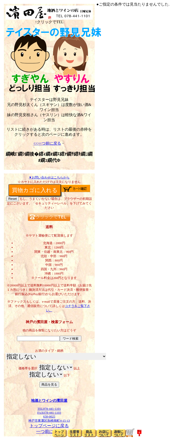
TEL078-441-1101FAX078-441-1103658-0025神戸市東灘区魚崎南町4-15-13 (49, 413)
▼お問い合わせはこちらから (49, 177)
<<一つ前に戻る (47, 143)
